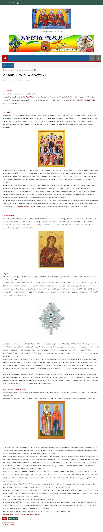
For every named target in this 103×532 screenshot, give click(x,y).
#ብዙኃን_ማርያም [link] (25, 97)
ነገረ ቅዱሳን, (28, 80)
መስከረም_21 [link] (7, 91)
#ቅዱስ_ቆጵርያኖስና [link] (76, 100)
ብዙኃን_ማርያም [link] (8, 216)
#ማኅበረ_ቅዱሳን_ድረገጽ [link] (31, 514)
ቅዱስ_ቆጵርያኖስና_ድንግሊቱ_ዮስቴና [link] (14, 389)
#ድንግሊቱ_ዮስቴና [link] (89, 100)
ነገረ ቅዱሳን (13, 70)
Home (5, 70)
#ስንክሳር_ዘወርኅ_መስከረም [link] (12, 514)
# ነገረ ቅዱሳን (13, 518)
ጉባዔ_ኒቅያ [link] (6, 112)
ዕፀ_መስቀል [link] (6, 274)
